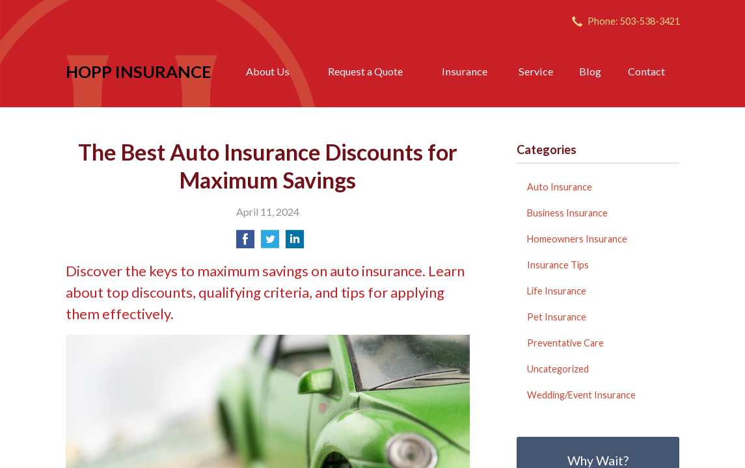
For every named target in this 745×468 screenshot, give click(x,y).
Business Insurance (567, 212)
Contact (646, 71)
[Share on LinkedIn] (295, 243)
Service (536, 71)
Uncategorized (558, 368)
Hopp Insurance (138, 71)
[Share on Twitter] (270, 243)
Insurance (464, 71)
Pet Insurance (556, 316)
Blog (590, 71)
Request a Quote (365, 71)
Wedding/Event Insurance (581, 394)
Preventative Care (565, 342)
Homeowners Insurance (577, 238)
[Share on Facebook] (245, 243)
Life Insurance (556, 290)
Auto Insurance (559, 186)
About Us (268, 71)
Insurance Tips (558, 264)
